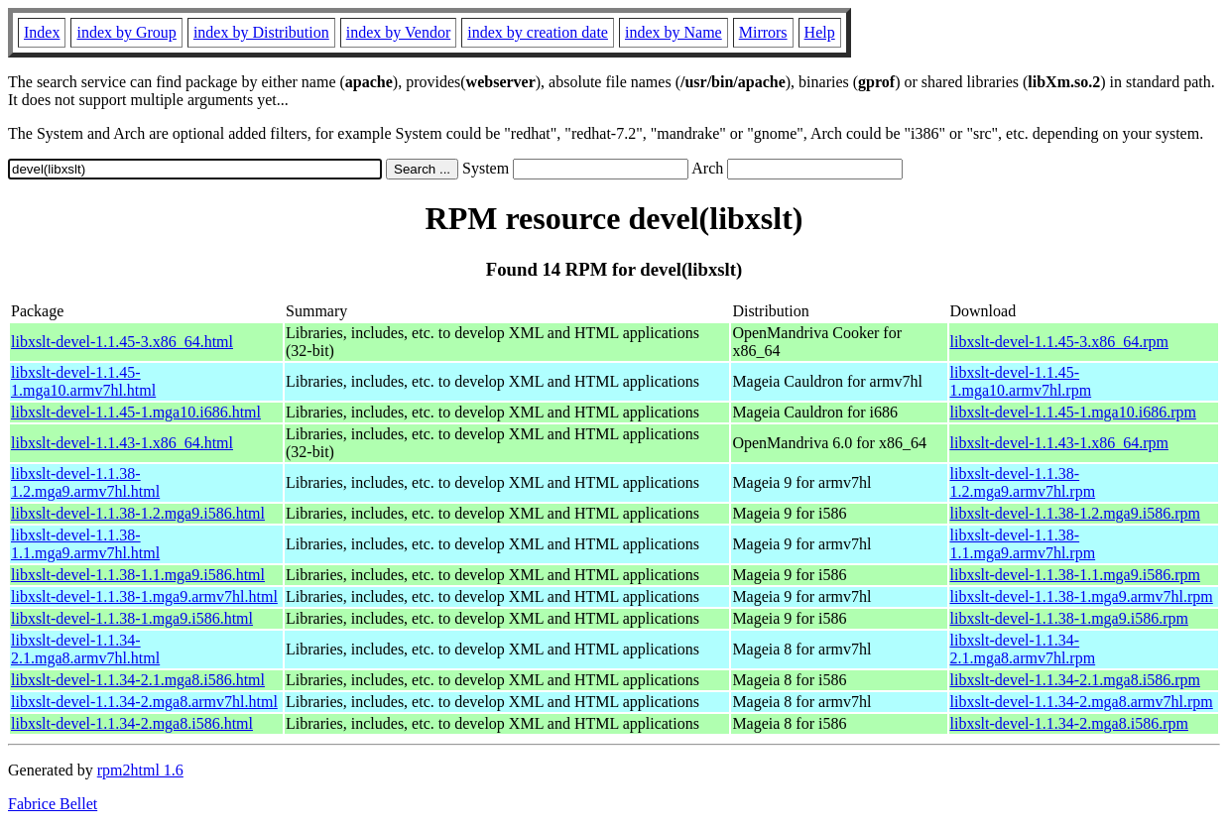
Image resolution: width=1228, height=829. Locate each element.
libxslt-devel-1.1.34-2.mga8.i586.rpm (1069, 723)
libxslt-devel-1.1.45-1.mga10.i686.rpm (1073, 412)
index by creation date (537, 32)
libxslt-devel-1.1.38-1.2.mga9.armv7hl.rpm (1023, 482)
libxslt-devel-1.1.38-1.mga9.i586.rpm (1069, 618)
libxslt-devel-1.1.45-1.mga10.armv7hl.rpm (1021, 381)
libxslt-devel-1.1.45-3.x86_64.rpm (1059, 341)
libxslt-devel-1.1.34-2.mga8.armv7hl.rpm (1081, 701)
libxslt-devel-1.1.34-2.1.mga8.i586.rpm (1075, 679)
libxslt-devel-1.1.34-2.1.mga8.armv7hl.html (85, 649)
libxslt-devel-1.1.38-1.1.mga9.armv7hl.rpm (1023, 544)
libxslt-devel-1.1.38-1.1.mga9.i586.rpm (1075, 574)
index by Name (673, 32)
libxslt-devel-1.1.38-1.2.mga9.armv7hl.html (85, 482)
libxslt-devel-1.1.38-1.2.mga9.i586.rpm (1075, 513)
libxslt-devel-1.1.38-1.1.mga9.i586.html (138, 574)
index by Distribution (261, 32)
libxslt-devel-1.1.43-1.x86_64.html (122, 442)
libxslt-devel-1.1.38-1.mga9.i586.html (132, 618)
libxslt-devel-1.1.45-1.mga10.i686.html (136, 412)
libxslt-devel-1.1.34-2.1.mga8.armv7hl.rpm (1023, 649)
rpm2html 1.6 (140, 770)
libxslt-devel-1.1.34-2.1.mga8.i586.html (138, 679)
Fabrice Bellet (52, 803)
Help (819, 32)
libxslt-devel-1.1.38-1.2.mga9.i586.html (138, 513)
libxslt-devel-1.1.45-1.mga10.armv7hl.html (83, 381)
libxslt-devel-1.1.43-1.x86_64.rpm (1059, 442)
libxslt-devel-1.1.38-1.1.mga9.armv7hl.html (85, 544)
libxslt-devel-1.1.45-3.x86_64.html (122, 341)
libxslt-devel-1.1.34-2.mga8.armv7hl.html (144, 701)
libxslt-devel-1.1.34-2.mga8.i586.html (132, 723)
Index (42, 32)
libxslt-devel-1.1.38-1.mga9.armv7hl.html (144, 596)
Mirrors (763, 32)
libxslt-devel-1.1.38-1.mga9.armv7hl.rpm (1081, 596)
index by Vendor (398, 32)
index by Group (126, 32)
